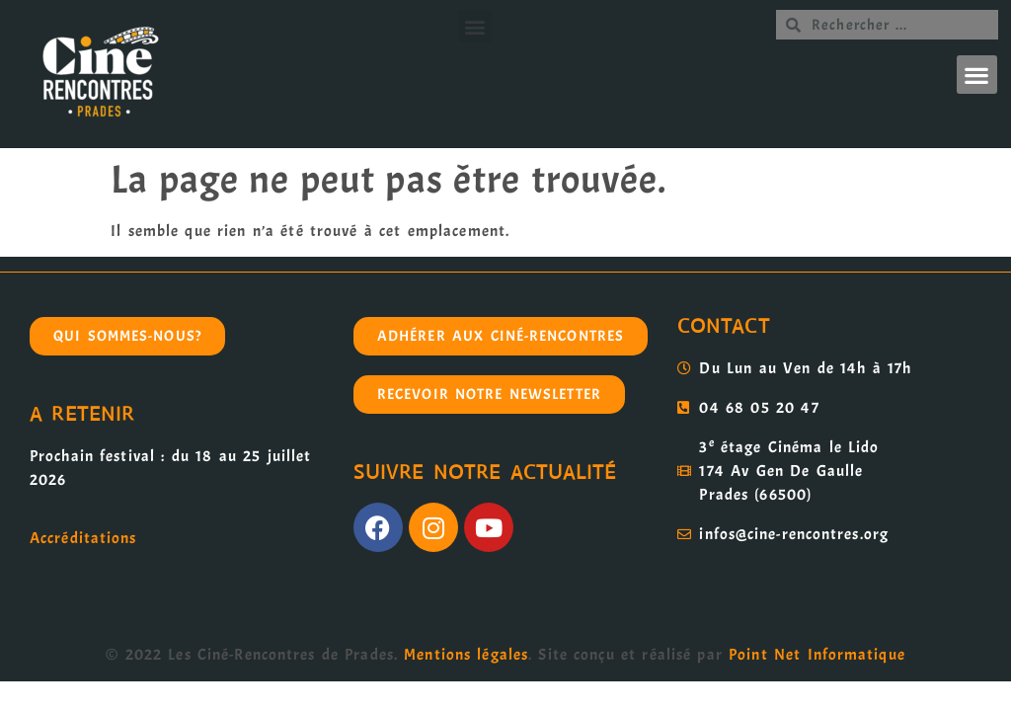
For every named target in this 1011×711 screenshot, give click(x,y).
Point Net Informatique (817, 655)
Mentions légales (466, 655)
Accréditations (83, 538)
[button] (475, 26)
